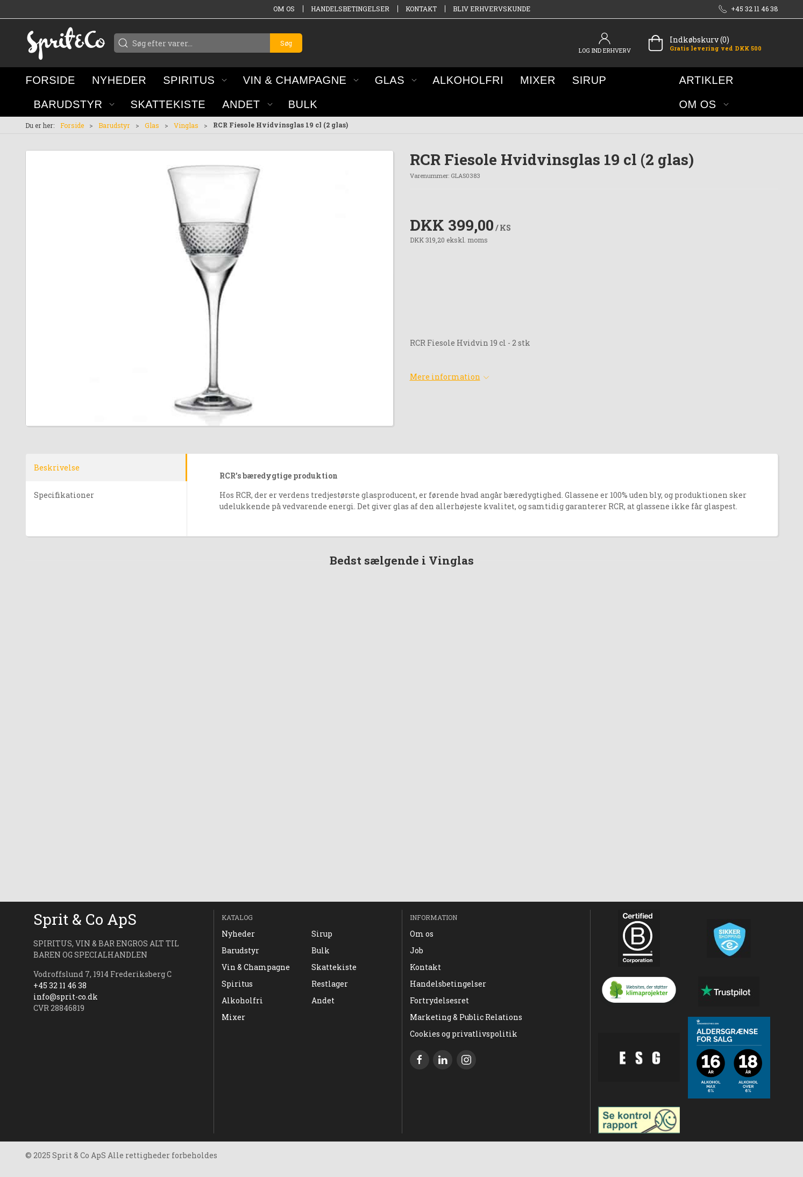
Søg (286, 43)
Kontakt (421, 8)
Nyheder (238, 934)
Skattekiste (334, 967)
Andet (323, 1000)
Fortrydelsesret (439, 1000)
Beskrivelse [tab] (57, 467)
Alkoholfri (242, 1000)
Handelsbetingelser (350, 8)
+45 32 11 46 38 (60, 985)
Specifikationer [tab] (64, 495)
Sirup (321, 934)
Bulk (320, 950)
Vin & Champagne (256, 967)
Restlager (329, 984)
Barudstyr (114, 125)
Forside (72, 125)
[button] (195, 80)
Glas (152, 125)
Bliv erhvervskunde (491, 8)
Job (416, 950)
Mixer (233, 1017)
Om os (284, 8)
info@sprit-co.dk (65, 996)
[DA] (65, 43)
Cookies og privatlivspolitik (463, 1034)
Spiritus (237, 984)
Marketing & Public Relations (466, 1017)
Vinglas (186, 125)
